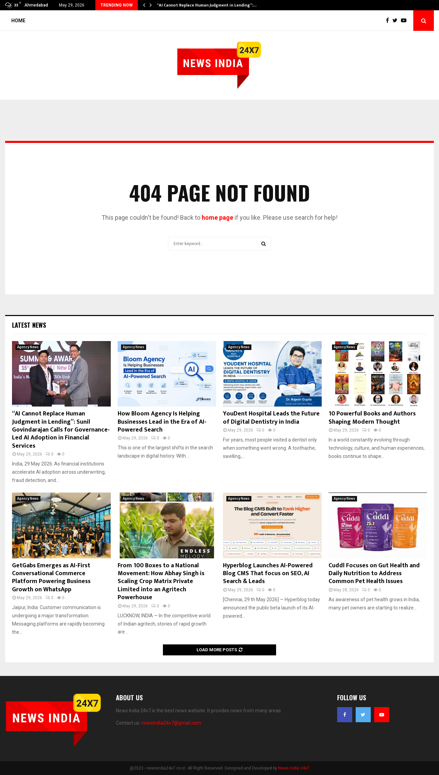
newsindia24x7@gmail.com (171, 723)
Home (18, 20)
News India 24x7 (293, 768)
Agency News (28, 347)
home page (217, 217)
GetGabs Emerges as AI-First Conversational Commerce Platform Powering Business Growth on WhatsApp (51, 577)
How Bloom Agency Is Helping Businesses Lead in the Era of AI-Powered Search (162, 422)
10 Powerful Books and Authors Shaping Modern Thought (372, 418)
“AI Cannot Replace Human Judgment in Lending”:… (207, 5)
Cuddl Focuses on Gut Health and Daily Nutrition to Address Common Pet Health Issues (374, 573)
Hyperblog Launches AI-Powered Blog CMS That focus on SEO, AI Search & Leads (268, 573)
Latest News (29, 324)
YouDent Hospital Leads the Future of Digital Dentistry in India (271, 418)
